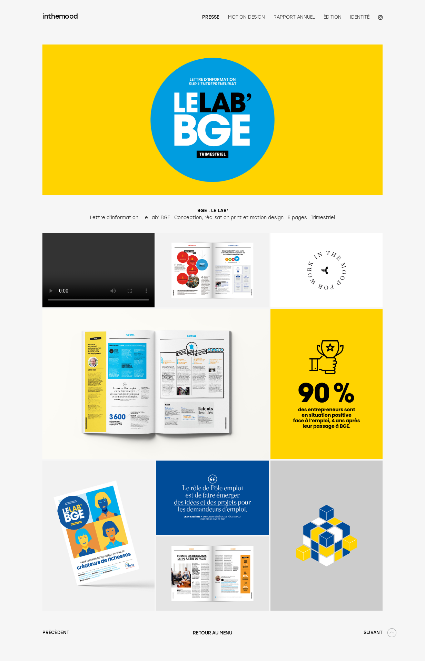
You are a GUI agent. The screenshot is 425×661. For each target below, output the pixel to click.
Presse (210, 17)
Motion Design (246, 17)
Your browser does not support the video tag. (98, 270)
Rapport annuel (294, 17)
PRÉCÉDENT (55, 633)
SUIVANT (373, 633)
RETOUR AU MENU (212, 633)
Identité (359, 17)
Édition (333, 17)
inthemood (60, 17)
